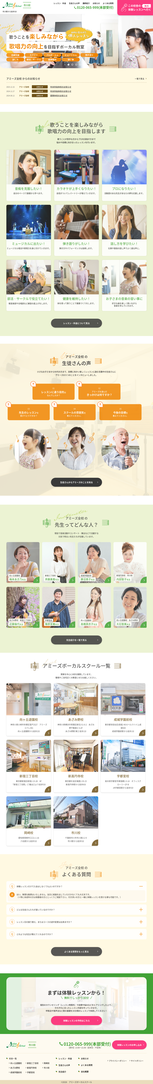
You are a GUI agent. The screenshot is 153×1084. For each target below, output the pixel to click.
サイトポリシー (137, 1060)
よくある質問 (107, 3)
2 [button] (72, 65)
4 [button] (80, 65)
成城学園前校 (16, 1072)
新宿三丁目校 (33, 1063)
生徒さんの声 (74, 3)
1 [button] (69, 65)
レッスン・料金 (60, 3)
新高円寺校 (32, 1067)
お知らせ (96, 3)
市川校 (46, 1067)
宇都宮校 (31, 1072)
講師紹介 (86, 3)
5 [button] (84, 65)
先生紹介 (62, 1071)
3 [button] (76, 65)
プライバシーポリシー (118, 1060)
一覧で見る (139, 78)
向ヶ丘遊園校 (16, 1063)
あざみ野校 (15, 1067)
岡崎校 (46, 1063)
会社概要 (85, 1071)
